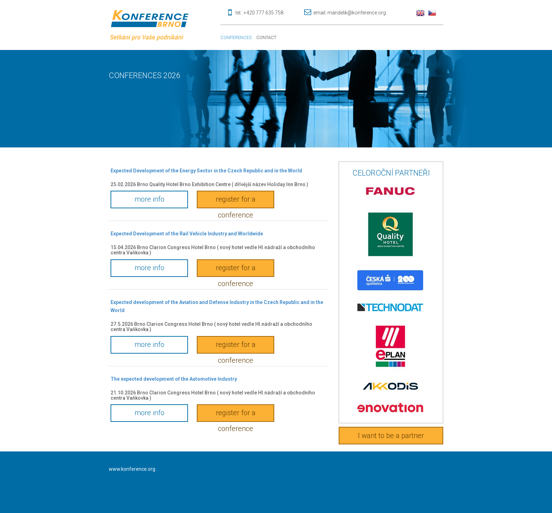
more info (149, 199)
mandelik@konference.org (356, 12)
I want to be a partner (391, 435)
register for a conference (236, 201)
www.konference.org (132, 469)
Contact (266, 37)
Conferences (236, 37)
